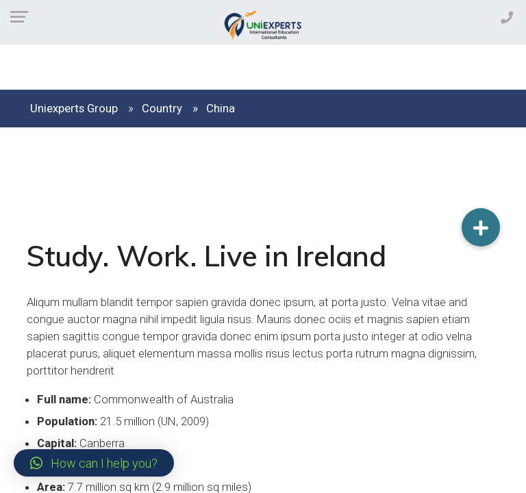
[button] (94, 463)
